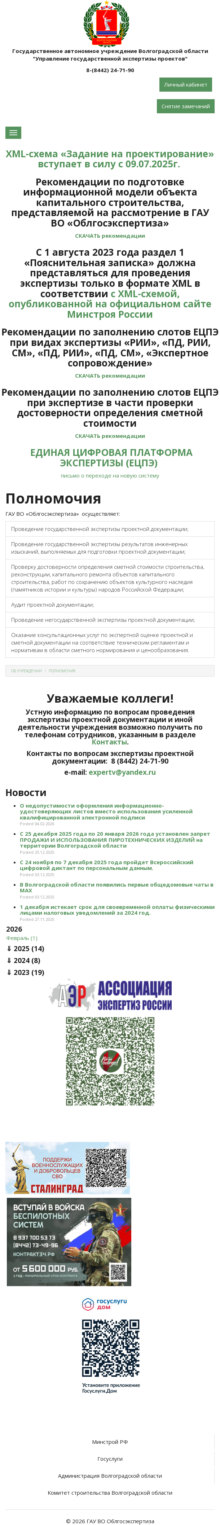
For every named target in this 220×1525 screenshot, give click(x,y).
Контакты (109, 742)
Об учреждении (26, 670)
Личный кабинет (185, 84)
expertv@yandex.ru (122, 772)
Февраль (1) (22, 937)
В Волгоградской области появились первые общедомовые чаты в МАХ (117, 887)
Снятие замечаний (186, 106)
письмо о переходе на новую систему (110, 475)
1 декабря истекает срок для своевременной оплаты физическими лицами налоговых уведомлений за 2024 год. (117, 910)
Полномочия (62, 670)
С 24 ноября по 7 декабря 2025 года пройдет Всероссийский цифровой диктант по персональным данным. (106, 865)
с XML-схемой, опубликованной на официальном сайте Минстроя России (110, 304)
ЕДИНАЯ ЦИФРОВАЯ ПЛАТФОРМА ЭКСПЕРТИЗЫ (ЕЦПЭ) (111, 457)
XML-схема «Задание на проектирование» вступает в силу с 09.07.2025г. (110, 159)
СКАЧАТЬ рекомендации (110, 235)
